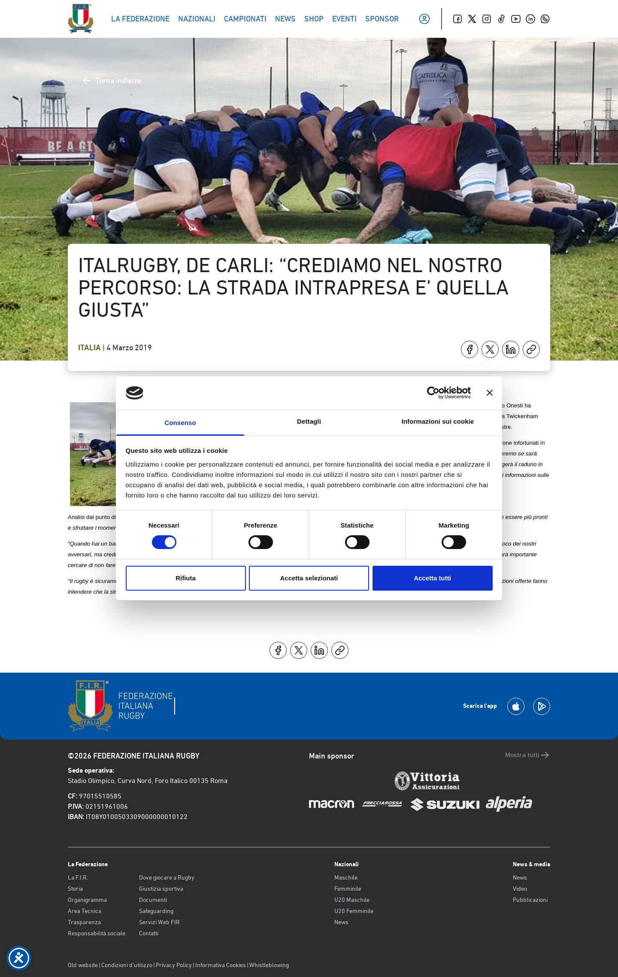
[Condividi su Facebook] (469, 349)
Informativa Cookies (220, 965)
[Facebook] (457, 19)
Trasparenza (84, 922)
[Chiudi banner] (490, 393)
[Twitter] (472, 19)
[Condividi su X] (490, 349)
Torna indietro (111, 81)
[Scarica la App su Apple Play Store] (515, 706)
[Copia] (531, 349)
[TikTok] (501, 19)
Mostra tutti (527, 755)
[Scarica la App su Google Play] (541, 706)
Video (520, 888)
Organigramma (87, 899)
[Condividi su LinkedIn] (510, 349)
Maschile (345, 877)
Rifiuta (186, 578)
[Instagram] (487, 19)
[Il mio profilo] (424, 18)
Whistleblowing (269, 965)
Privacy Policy (174, 965)
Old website (83, 965)
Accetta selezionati (309, 578)
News (341, 922)
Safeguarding (156, 910)
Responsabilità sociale (96, 933)
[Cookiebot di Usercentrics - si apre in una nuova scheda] (433, 392)
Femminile (347, 888)
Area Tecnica (84, 910)
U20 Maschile (352, 899)
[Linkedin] (530, 19)
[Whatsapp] (545, 19)
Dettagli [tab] (309, 421)
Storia (75, 888)
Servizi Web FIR (159, 922)
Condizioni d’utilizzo (126, 965)
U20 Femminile (353, 910)
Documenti (153, 899)
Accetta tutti (432, 578)
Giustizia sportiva (161, 888)
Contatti (148, 933)
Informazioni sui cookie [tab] (438, 421)
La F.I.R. (78, 877)
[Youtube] (516, 19)
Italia (90, 347)
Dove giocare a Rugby (166, 877)
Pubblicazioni (530, 899)
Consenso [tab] (180, 422)
